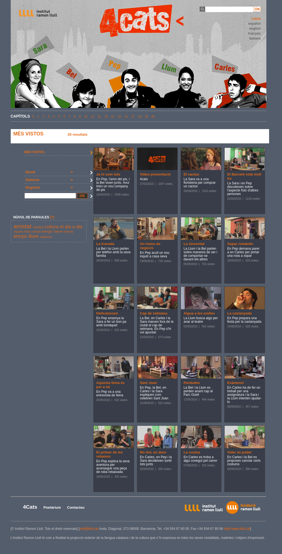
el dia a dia (71, 226)
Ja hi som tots (108, 174)
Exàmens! (235, 383)
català (256, 19)
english (255, 28)
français (254, 33)
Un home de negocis (150, 246)
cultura (52, 226)
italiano (255, 38)
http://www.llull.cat (237, 529)
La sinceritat (194, 244)
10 (85, 116)
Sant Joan (148, 383)
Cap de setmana (153, 313)
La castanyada (239, 313)
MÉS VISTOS (34, 152)
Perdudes (192, 383)
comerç (39, 227)
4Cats (30, 507)
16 (126, 116)
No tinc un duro (153, 452)
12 (99, 116)
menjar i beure (53, 231)
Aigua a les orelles (199, 313)
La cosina (192, 452)
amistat (23, 226)
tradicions (46, 236)
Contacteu (76, 507)
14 (112, 116)
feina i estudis (33, 231)
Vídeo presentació (155, 174)
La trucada (105, 244)
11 (92, 116)
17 (132, 116)
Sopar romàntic (240, 244)
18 (139, 116)
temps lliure (27, 236)
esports (19, 231)
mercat (68, 231)
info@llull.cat (89, 529)
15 (119, 116)
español (254, 24)
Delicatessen (107, 313)
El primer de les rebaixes (109, 454)
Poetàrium (52, 507)
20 (153, 116)
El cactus (191, 174)
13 (105, 116)
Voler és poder (239, 452)
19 (146, 116)
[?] (52, 217)
